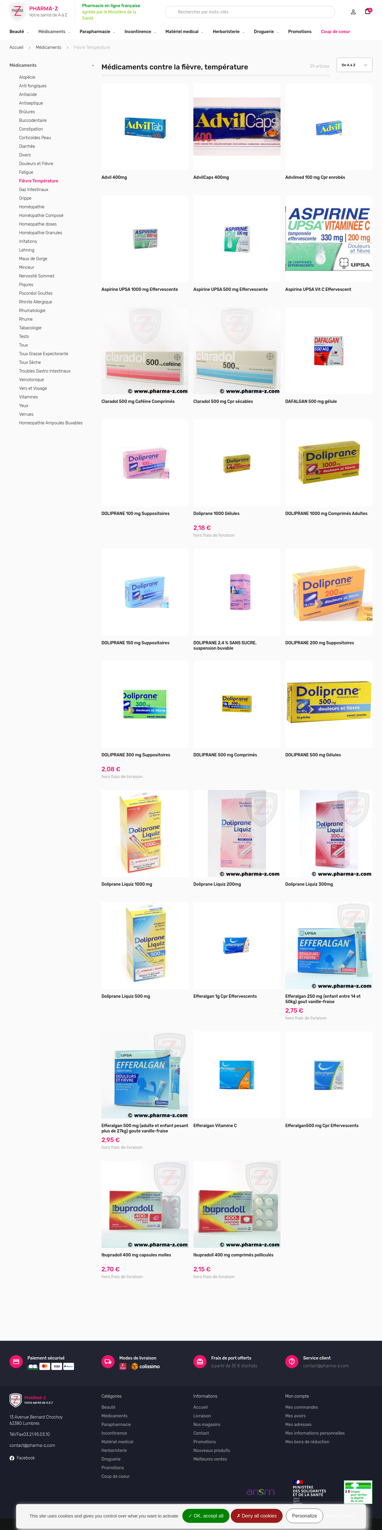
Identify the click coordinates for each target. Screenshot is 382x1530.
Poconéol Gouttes (36, 293)
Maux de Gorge (33, 258)
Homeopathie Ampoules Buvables (51, 423)
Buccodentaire (33, 120)
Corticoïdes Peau (35, 137)
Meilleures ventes (210, 1438)
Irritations (28, 241)
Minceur (26, 267)
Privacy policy (340, 1515)
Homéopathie (31, 207)
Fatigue (26, 172)
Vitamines (28, 397)
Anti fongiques (33, 86)
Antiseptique (31, 103)
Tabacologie (30, 327)
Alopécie (27, 77)
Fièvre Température (38, 181)
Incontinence (137, 31)
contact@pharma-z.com (32, 1424)
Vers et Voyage (33, 388)
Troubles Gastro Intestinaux (44, 371)
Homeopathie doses (38, 224)
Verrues (26, 414)
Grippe (25, 198)
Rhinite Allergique (35, 302)
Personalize (304, 1515)
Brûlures (27, 111)
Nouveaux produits (211, 1429)
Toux (23, 345)
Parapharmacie (95, 31)
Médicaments (51, 31)
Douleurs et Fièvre (36, 163)
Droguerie (264, 31)
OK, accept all (205, 1515)
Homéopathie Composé (41, 215)
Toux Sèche (30, 362)
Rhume (26, 319)
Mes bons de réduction (307, 1421)
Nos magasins (207, 1403)
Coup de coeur (335, 31)
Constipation (31, 129)
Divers (25, 155)
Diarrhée (27, 146)
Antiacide (28, 94)
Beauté (17, 31)
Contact (201, 1412)
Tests (24, 336)
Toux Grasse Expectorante (43, 353)
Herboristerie (226, 31)
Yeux (23, 405)
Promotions (300, 31)
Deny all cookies (257, 1515)
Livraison (202, 1395)
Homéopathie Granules (40, 232)
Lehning (26, 250)
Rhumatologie (32, 310)
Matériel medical (182, 31)
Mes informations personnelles (315, 1412)
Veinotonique (31, 379)
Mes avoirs (295, 1395)
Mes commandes (301, 1386)
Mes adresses (298, 1403)
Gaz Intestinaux (33, 189)
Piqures (26, 284)
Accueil (16, 47)
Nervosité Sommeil (36, 276)
